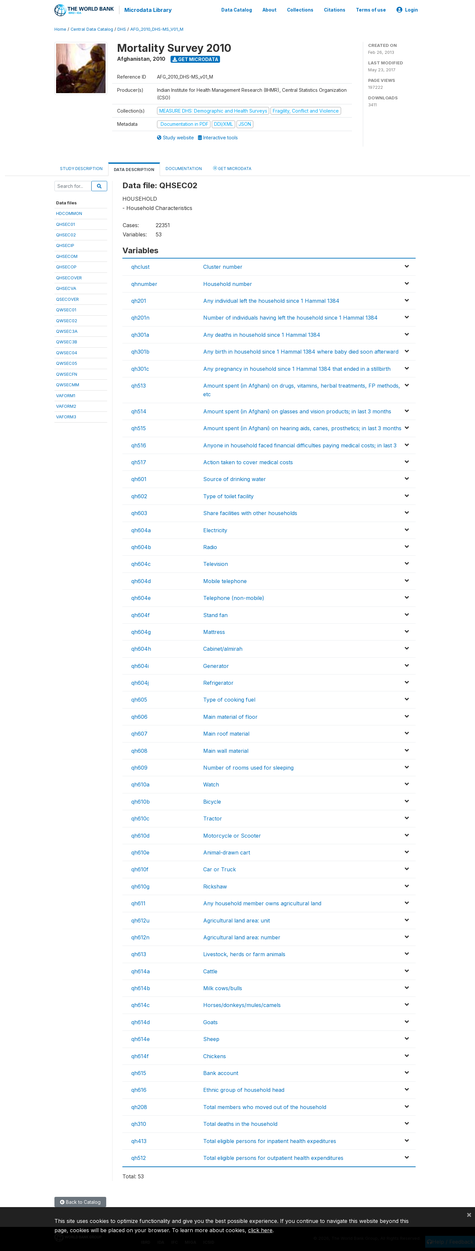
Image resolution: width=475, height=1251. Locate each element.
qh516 (138, 444)
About (269, 9)
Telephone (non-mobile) (233, 596)
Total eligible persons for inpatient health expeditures (269, 1139)
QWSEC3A (67, 329)
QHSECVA (66, 287)
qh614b (140, 987)
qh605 (139, 698)
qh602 (139, 495)
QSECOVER (67, 297)
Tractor (212, 817)
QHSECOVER (69, 276)
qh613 (138, 953)
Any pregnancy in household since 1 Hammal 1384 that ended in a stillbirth (297, 367)
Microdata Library (147, 10)
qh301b (140, 350)
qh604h (141, 647)
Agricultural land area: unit (236, 919)
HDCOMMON (69, 212)
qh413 (138, 1139)
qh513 (138, 384)
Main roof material (226, 732)
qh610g (140, 885)
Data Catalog (236, 9)
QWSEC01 (66, 308)
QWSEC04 (66, 351)
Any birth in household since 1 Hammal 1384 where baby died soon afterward (300, 350)
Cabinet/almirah (222, 647)
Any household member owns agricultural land (262, 902)
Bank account (220, 1071)
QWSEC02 (66, 319)
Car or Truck (219, 868)
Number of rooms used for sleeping (248, 766)
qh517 (138, 461)
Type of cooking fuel (229, 698)
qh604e (141, 596)
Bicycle (212, 800)
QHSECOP (66, 265)
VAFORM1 (65, 394)
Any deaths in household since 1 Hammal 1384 (261, 333)
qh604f (140, 613)
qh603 (139, 511)
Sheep (211, 1037)
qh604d (141, 579)
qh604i (140, 664)
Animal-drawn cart (226, 851)
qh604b (141, 545)
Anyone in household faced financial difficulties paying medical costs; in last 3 (299, 444)
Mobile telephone (225, 579)
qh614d (140, 1021)
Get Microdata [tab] (232, 167)
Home (60, 27)
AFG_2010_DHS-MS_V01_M (156, 27)
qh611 (138, 902)
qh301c (140, 367)
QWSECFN (66, 372)
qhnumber (144, 282)
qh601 (138, 478)
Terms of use (371, 9)
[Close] (469, 1214)
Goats (210, 1021)
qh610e (140, 851)
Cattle (210, 970)
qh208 (139, 1105)
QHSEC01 (65, 223)
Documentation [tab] (184, 167)
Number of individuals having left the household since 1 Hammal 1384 (290, 316)
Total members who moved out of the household (264, 1105)
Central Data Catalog (92, 27)
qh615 (138, 1071)
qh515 (138, 427)
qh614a (140, 970)
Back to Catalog (80, 1200)
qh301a (140, 333)
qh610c (140, 817)
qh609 (139, 766)
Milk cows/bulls (222, 987)
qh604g (141, 630)
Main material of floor (230, 715)
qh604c (141, 562)
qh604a (141, 529)
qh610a (140, 783)
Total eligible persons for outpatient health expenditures (273, 1156)
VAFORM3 (66, 415)
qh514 (138, 410)
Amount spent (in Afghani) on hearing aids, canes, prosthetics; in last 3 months (302, 427)
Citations (334, 9)
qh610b (140, 800)
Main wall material (225, 749)
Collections (300, 9)
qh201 (138, 299)
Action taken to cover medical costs (248, 461)
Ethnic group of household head (243, 1089)
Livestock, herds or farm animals (244, 953)
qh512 (138, 1156)
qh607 (139, 732)
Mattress (214, 630)
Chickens (214, 1055)
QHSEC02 (66, 233)
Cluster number (222, 265)
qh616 (138, 1089)
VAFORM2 (66, 404)
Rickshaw (215, 885)
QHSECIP (65, 244)
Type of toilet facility (228, 495)
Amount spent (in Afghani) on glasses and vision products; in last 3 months (297, 410)
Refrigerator (218, 681)
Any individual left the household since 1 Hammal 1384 (271, 299)
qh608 (139, 749)
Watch (211, 783)
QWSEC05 (66, 362)
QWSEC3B (66, 340)
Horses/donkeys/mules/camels (242, 1004)
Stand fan (215, 613)
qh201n (140, 316)
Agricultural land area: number (241, 936)
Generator (216, 664)
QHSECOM (67, 255)
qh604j (140, 681)
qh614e (140, 1037)
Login (407, 9)
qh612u (140, 919)
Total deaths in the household (240, 1122)
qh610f (139, 868)
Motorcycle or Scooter (232, 834)
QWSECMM (67, 383)
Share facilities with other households (250, 511)
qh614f (140, 1055)
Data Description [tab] (134, 168)
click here (260, 1230)
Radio (210, 545)
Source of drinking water (234, 478)
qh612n (140, 936)
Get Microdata (195, 58)
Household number (227, 282)
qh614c (140, 1004)
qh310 (138, 1122)
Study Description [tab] (81, 167)
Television (215, 562)
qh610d (140, 834)
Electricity (215, 529)
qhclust (140, 265)
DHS (121, 27)
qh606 (139, 715)
